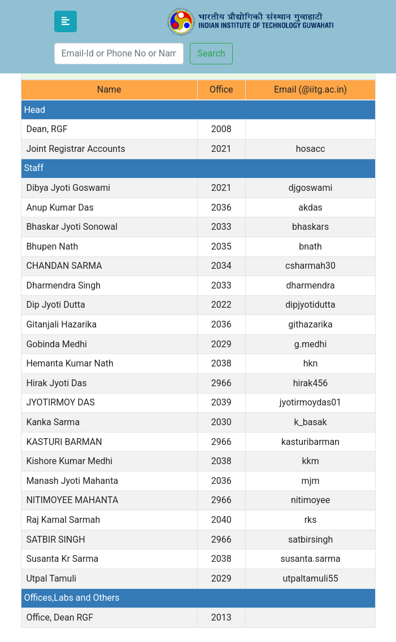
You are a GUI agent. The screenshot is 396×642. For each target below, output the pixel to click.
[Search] (119, 53)
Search (211, 53)
